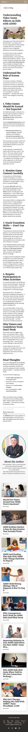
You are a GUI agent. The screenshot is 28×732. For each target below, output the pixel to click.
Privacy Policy (17, 722)
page (23, 414)
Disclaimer (10, 722)
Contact (17, 721)
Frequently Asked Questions (15, 414)
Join (4, 721)
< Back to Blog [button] (8, 8)
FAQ (12, 721)
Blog (8, 721)
